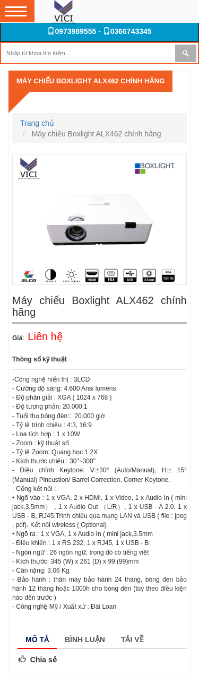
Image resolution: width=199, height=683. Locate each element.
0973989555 (71, 31)
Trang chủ (37, 123)
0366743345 (127, 31)
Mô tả (37, 639)
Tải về (132, 639)
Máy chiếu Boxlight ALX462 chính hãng (90, 81)
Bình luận (85, 639)
